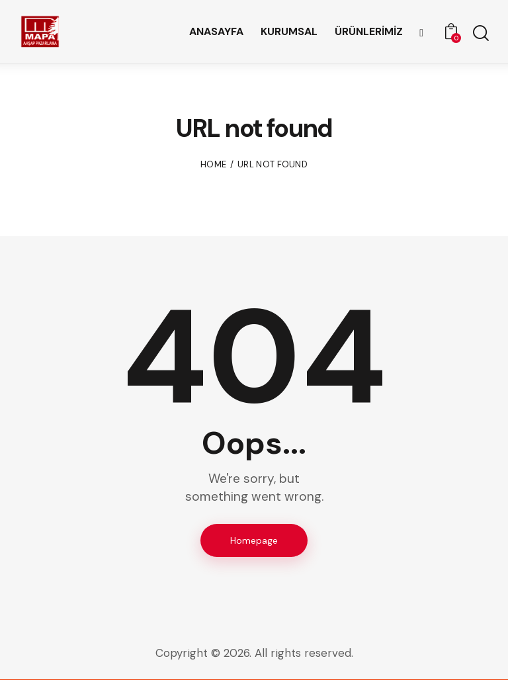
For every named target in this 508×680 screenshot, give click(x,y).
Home (213, 164)
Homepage (254, 540)
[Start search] (480, 33)
